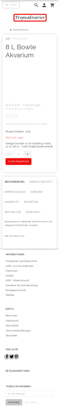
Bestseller (13, 212)
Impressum (12, 270)
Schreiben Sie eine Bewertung (22, 285)
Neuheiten (31, 201)
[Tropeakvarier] (29, 17)
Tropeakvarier (20, 38)
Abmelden (31, 402)
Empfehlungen (15, 191)
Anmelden (14, 402)
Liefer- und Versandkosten (20, 266)
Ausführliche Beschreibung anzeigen (27, 123)
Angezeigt (33, 212)
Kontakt (10, 275)
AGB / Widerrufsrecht (17, 280)
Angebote (12, 201)
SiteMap (10, 295)
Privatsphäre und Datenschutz (21, 261)
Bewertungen (31, 105)
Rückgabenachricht (16, 290)
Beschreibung (15, 181)
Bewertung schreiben (20, 108)
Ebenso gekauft (40, 181)
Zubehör (36, 191)
